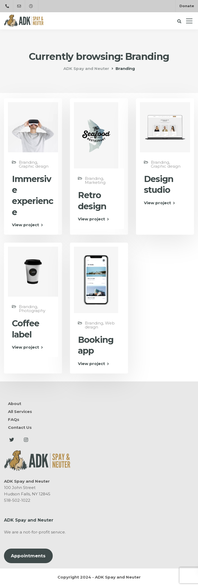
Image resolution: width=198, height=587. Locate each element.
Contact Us (20, 427)
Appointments (28, 555)
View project (25, 225)
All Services (20, 411)
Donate (186, 6)
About (14, 403)
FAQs (13, 419)
